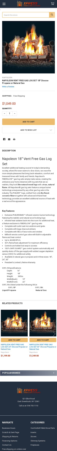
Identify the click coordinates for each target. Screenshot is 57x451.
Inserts (33, 432)
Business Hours (8, 428)
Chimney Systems (38, 441)
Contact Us (6, 445)
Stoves (33, 436)
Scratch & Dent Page (10, 432)
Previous (3, 333)
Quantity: (7, 108)
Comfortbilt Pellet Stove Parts (43, 428)
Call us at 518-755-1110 (28, 406)
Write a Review (8, 87)
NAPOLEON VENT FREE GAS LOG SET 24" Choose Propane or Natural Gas (14, 346)
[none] (28, 47)
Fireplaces (35, 445)
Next (54, 333)
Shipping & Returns (10, 436)
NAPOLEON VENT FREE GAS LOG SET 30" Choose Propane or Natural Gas (42, 346)
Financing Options (9, 441)
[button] (28, 130)
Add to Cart (14, 340)
